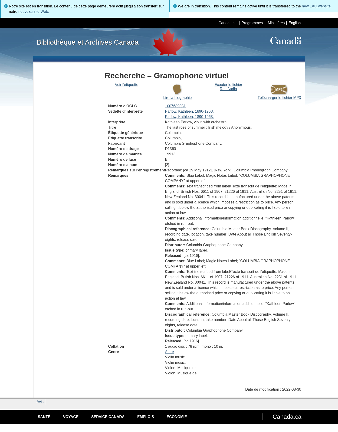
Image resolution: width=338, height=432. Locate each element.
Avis (40, 402)
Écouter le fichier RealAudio (228, 87)
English (295, 23)
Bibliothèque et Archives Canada (88, 42)
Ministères (276, 23)
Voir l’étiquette (126, 85)
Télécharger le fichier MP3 (279, 98)
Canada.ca (227, 23)
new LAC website (316, 6)
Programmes (252, 23)
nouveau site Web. (33, 11)
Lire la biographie (177, 98)
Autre (169, 352)
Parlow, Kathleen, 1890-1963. (189, 111)
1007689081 (175, 106)
